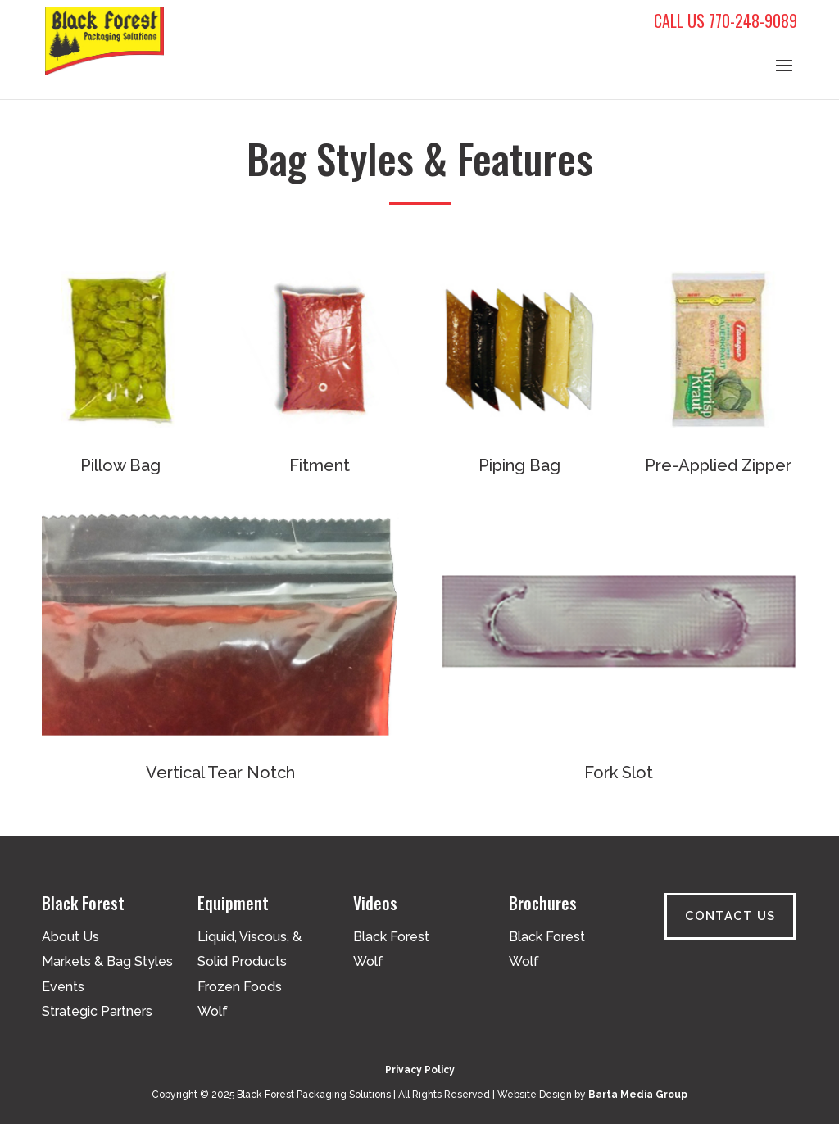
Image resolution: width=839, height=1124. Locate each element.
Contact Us (730, 916)
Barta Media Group (637, 1094)
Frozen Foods (239, 987)
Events (63, 987)
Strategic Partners (97, 1011)
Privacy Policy (420, 1070)
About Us (70, 937)
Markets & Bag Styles (107, 961)
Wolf (212, 1011)
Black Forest (391, 937)
